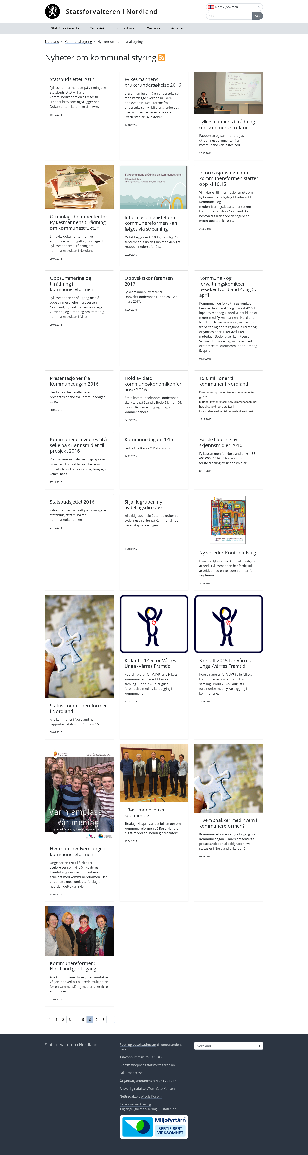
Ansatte (177, 28)
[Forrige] (49, 1019)
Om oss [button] (152, 28)
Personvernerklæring (135, 1104)
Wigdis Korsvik (151, 1096)
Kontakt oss (125, 28)
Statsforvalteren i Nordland (112, 11)
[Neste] (110, 1019)
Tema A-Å (97, 28)
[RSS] (161, 57)
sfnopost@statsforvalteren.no (153, 1065)
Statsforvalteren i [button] (64, 28)
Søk (257, 16)
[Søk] (229, 16)
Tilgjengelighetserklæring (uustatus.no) (148, 1109)
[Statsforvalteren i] (228, 1046)
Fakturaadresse (131, 1073)
